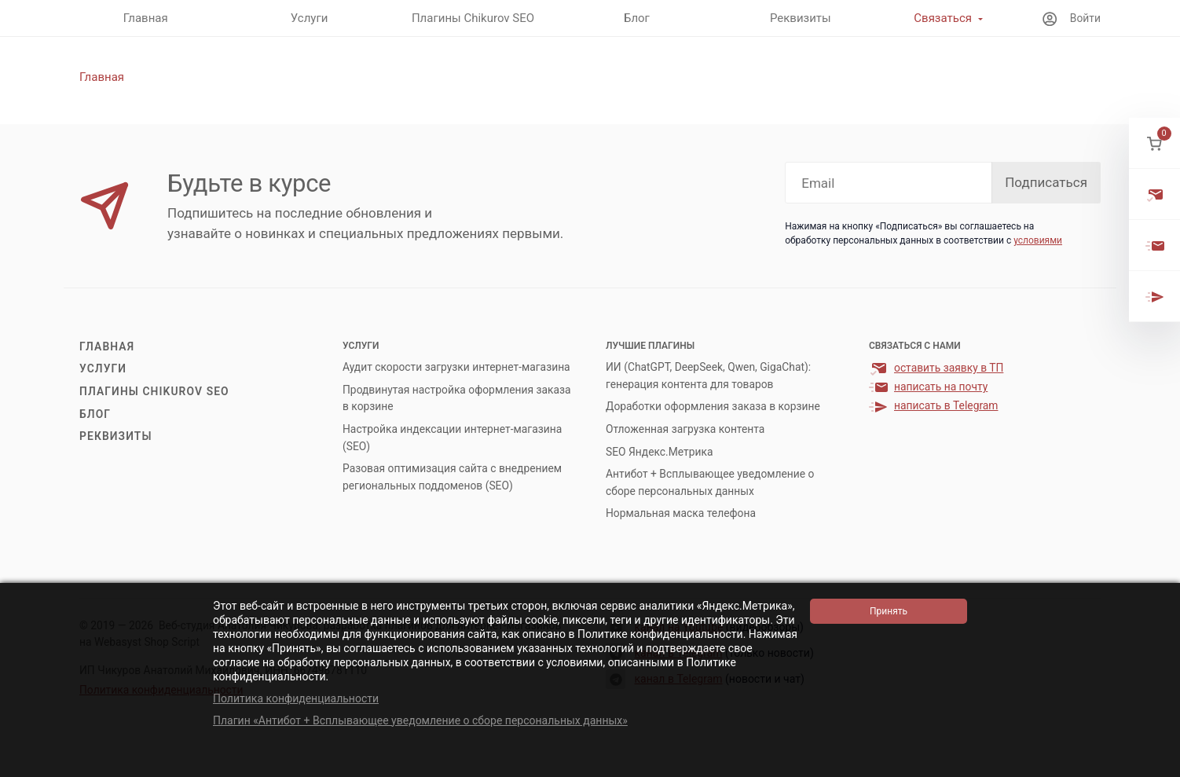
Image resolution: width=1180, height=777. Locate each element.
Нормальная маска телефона (681, 513)
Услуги (102, 368)
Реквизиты (115, 436)
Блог (95, 414)
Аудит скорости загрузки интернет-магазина (456, 367)
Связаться (943, 18)
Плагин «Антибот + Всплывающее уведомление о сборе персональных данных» (420, 720)
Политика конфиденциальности (296, 698)
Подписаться (1046, 182)
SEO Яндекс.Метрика (659, 451)
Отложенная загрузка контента (685, 429)
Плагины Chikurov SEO (154, 391)
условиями (1037, 240)
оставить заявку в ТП (948, 367)
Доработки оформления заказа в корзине (713, 406)
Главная (106, 346)
